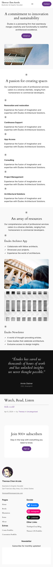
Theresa (22, 412)
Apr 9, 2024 (8, 412)
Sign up (26, 449)
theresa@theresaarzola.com (12, 493)
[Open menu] (32, 4)
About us (26, 36)
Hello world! (9, 407)
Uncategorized (32, 412)
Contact (47, 4)
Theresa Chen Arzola (11, 2)
